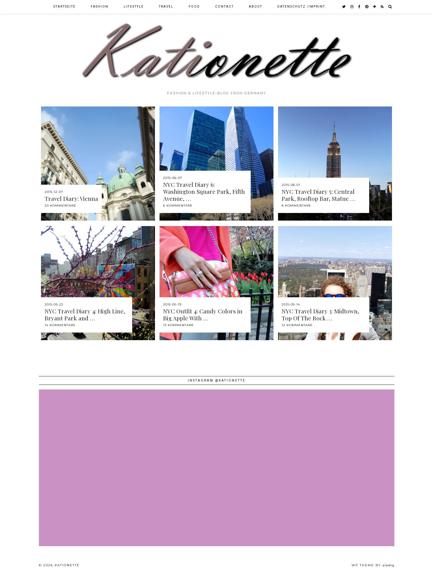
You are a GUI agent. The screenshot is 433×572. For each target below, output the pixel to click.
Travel (166, 6)
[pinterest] (367, 6)
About (255, 6)
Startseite (64, 6)
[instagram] (352, 6)
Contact (224, 6)
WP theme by (373, 565)
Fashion (99, 6)
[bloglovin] (374, 6)
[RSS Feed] (382, 6)
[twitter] (344, 6)
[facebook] (359, 6)
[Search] (390, 6)
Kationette (67, 565)
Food (194, 6)
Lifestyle (134, 6)
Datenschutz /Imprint (301, 6)
